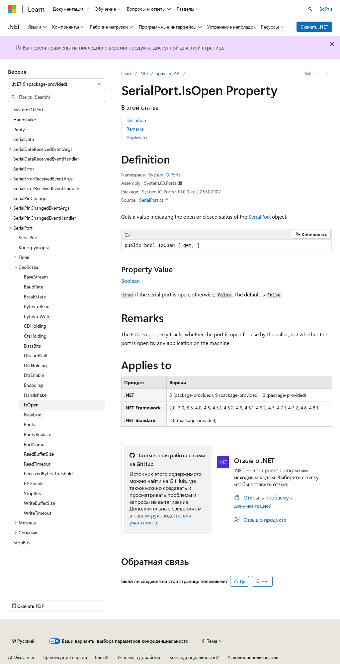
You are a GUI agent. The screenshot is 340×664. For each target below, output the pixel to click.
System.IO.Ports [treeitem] (29, 109)
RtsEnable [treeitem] (33, 483)
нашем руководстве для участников (160, 519)
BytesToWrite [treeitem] (37, 316)
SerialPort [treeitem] (28, 237)
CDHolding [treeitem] (35, 326)
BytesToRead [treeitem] (36, 306)
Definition (136, 120)
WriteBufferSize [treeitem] (39, 503)
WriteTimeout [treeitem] (37, 513)
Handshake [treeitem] (24, 119)
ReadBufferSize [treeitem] (39, 454)
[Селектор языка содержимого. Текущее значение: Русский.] (23, 641)
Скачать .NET (314, 27)
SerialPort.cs (151, 200)
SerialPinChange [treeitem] (29, 198)
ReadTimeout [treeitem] (37, 464)
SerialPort (259, 216)
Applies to (137, 137)
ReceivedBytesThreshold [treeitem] (48, 473)
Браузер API (168, 73)
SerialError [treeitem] (23, 169)
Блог (99, 657)
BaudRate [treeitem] (33, 286)
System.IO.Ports (164, 174)
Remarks (135, 129)
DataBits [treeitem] (32, 346)
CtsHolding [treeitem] (35, 336)
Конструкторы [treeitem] (34, 247)
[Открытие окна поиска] (310, 9)
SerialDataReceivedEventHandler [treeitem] (46, 159)
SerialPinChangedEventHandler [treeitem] (44, 218)
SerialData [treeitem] (23, 139)
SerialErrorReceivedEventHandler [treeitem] (46, 188)
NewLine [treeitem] (32, 414)
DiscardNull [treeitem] (35, 355)
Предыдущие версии (64, 657)
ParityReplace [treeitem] (37, 434)
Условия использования (253, 657)
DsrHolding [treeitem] (35, 365)
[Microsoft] (12, 9)
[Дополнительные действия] (326, 73)
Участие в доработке (139, 657)
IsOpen (139, 334)
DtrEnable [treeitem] (34, 375)
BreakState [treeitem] (35, 296)
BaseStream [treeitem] (36, 277)
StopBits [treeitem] (32, 493)
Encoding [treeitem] (33, 385)
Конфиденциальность (192, 657)
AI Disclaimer (21, 657)
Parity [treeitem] (19, 129)
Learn (126, 73)
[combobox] (56, 83)
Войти (325, 9)
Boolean (130, 280)
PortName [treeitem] (34, 444)
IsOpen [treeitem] (31, 404)
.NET (143, 73)
